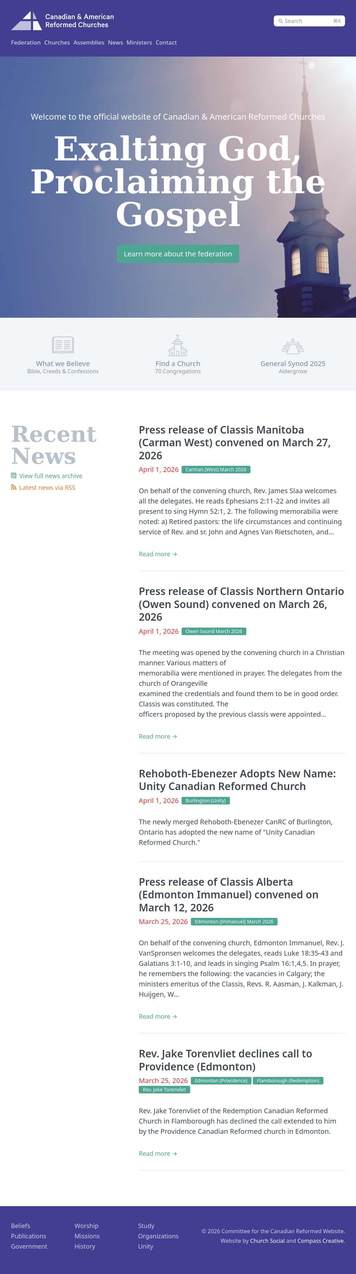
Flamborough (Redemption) (288, 1084)
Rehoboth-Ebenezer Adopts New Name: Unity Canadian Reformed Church (237, 783)
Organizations (158, 1240)
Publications (28, 1240)
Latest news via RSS (47, 491)
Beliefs (20, 1230)
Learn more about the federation (178, 257)
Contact (199, 42)
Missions (87, 1240)
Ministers (100, 42)
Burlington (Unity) (206, 804)
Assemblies (139, 42)
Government (29, 1250)
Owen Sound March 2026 (214, 635)
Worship (86, 1230)
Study (146, 1230)
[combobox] (309, 20)
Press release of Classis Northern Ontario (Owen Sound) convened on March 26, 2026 (241, 608)
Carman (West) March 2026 (216, 473)
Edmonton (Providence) (221, 1084)
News (172, 42)
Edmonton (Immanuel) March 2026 (234, 925)
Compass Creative (320, 1245)
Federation (27, 42)
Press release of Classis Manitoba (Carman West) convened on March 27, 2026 (235, 446)
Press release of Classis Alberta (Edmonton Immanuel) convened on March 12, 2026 (229, 898)
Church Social (267, 1245)
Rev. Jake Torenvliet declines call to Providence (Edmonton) (225, 1064)
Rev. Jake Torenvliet (164, 1093)
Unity (146, 1250)
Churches (64, 42)
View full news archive (51, 479)
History (84, 1250)
